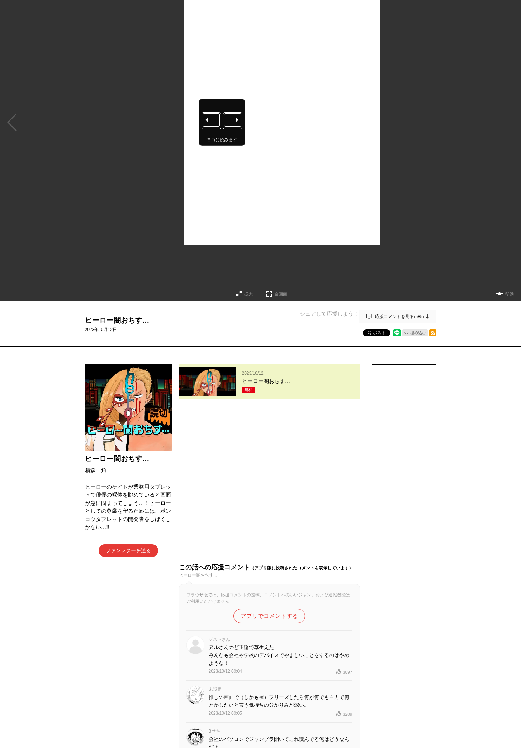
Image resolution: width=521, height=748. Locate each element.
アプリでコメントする (269, 473)
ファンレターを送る (128, 550)
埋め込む (418, 333)
